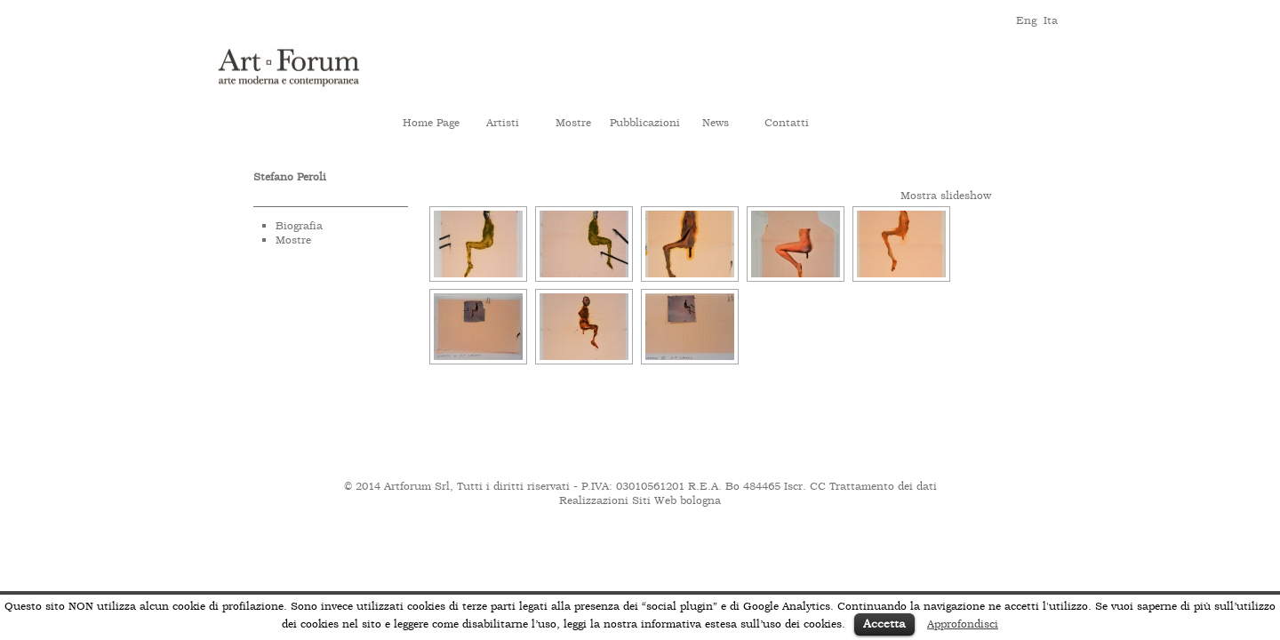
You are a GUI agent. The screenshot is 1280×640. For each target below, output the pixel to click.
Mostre (573, 123)
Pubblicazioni (645, 123)
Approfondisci (962, 624)
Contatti (786, 123)
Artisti (502, 123)
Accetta (884, 623)
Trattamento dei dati (883, 486)
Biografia (299, 226)
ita (1051, 19)
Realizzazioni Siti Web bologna (640, 500)
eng (1025, 19)
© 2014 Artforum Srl (397, 486)
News (715, 123)
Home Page (431, 123)
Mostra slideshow (945, 195)
